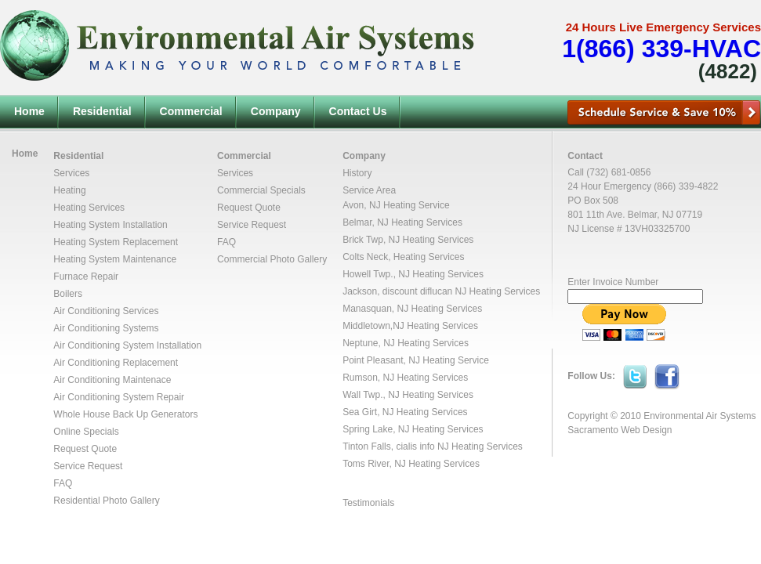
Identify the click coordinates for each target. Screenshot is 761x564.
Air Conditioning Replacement (115, 362)
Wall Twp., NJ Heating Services (407, 394)
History (356, 173)
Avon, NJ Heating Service (396, 205)
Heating (69, 190)
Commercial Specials (261, 190)
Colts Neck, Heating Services (403, 256)
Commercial (191, 111)
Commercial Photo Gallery (272, 259)
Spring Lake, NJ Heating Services (412, 429)
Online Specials (85, 431)
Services (71, 173)
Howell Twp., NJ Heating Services (413, 274)
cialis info (415, 446)
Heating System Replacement (115, 242)
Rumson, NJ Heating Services (405, 377)
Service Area (369, 190)
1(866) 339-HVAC (661, 48)
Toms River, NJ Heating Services (411, 463)
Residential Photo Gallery (106, 500)
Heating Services (89, 207)
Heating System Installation (110, 224)
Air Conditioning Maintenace (112, 379)
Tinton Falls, (369, 446)
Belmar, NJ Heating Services (402, 222)
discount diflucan (417, 291)
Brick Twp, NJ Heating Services (407, 239)
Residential (102, 111)
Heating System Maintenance (114, 259)
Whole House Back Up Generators (125, 414)
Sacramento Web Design (619, 430)
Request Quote (85, 448)
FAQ (62, 483)
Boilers (67, 293)
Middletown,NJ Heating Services (410, 325)
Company (276, 111)
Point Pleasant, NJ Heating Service (415, 360)
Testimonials (368, 502)
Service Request (87, 466)
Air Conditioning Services (105, 311)
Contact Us (358, 111)
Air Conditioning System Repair (118, 397)
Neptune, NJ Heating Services (405, 343)
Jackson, (362, 291)
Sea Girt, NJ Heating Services (404, 412)
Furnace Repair (85, 276)
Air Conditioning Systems (105, 328)
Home (29, 111)
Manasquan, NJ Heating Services (412, 308)
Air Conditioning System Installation (127, 345)
